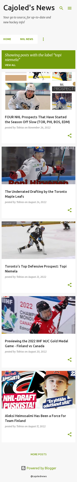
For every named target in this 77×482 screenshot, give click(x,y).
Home (7, 39)
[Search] (61, 8)
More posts (39, 454)
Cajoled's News (29, 7)
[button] (69, 136)
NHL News (26, 39)
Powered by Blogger (38, 468)
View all (10, 65)
